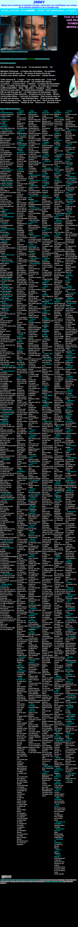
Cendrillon (69, 631)
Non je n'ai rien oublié (8, 393)
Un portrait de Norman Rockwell (34, 162)
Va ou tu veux (21, 324)
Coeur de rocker (48, 466)
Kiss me (3, 315)
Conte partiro (5, 220)
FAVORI (41, 11)
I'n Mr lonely (4, 298)
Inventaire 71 (58, 345)
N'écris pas (46, 660)
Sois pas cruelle (20, 453)
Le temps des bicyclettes (31, 71)
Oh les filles (4, 232)
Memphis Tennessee (9, 71)
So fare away (58, 796)
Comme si (3, 312)
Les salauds (58, 380)
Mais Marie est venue (7, 529)
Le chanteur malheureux (4, 559)
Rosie (30, 414)
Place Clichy (46, 704)
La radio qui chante (70, 776)
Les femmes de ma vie (8, 619)
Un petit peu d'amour (9, 98)
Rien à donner (22, 305)
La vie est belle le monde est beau (34, 746)
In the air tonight (71, 182)
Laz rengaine (70, 530)
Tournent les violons (46, 226)
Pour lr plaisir (33, 692)
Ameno (31, 234)
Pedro (44, 130)
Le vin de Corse (47, 114)
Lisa (29, 397)
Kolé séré (69, 210)
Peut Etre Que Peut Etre (70, 136)
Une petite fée (47, 754)
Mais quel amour (6, 530)
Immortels (3, 173)
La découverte (22, 250)
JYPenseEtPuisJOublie (8, 556)
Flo (67, 244)
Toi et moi (3, 406)
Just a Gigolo (59, 170)
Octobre (31, 406)
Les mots (57, 780)
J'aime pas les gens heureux (22, 767)
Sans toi (68, 272)
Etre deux (57, 333)
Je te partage (70, 523)
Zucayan (45, 765)
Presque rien (33, 411)
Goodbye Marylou (57, 510)
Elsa (55, 92)
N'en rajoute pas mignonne (22, 431)
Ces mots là (58, 321)
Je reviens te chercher (33, 571)
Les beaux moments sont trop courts (33, 384)
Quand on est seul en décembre (34, 301)
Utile (43, 758)
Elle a (19, 201)
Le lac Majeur (59, 738)
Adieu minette (70, 308)
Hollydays (57, 513)
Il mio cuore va (71, 482)
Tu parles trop (33, 151)
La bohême (4, 385)
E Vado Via (20, 518)
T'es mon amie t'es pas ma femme (59, 660)
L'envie (44, 414)
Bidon (2, 189)
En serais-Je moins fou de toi (37, 73)
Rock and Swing (20, 344)
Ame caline (5, 82)
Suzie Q (19, 149)
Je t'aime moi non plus (70, 502)
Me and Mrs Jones (6, 288)
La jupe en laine (47, 569)
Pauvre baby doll (34, 119)
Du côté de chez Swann (21, 363)
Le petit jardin (47, 272)
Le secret (20, 577)
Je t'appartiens (33, 574)
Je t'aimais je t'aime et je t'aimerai (33, 362)
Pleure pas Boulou (69, 264)
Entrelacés (20, 395)
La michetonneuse (59, 522)
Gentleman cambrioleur (46, 262)
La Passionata (33, 624)
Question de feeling (70, 385)
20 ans (68, 215)
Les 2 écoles (58, 638)
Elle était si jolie (6, 139)
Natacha (45, 211)
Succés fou (4, 491)
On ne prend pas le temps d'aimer (71, 257)
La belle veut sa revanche (58, 519)
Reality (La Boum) (69, 363)
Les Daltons (46, 378)
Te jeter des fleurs (34, 312)
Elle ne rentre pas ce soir (21, 734)
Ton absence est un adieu (34, 144)
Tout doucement (6, 284)
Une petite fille (22, 128)
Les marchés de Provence (34, 588)
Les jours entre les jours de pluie (47, 624)
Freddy (68, 473)
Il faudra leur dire (34, 354)
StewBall (45, 152)
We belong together (69, 412)
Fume (19, 745)
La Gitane (20, 534)
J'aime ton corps (48, 530)
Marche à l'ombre (72, 338)
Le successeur (59, 643)
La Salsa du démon (58, 845)
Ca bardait (20, 673)
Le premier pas (59, 680)
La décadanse (70, 504)
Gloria (56, 508)
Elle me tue (4, 508)
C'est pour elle (71, 220)
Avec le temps (59, 119)
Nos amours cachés (21, 604)
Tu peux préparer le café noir (34, 153)
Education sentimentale (58, 224)
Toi (51, 67)
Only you (69, 154)
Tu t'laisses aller (6, 409)
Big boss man (22, 692)
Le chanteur (21, 158)
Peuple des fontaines (32, 408)
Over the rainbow (45, 191)
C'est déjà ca (4, 191)
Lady (18, 407)
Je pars (57, 792)
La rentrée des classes (22, 543)
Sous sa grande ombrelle (47, 737)
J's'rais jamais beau (7, 522)
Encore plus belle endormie (6, 595)
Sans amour (21, 307)
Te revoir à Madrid (20, 644)
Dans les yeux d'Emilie (47, 372)
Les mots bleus (5, 492)
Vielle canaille (33, 165)
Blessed (31, 203)
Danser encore (5, 331)
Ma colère (29, 88)
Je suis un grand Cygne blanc (48, 540)
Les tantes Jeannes (32, 592)
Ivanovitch (45, 527)
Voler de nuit (4, 364)
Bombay (57, 312)
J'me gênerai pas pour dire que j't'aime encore (72, 750)
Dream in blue (33, 459)
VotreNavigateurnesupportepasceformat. (29, 54)
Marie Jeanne (59, 652)
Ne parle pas (21, 279)
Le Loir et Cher (59, 369)
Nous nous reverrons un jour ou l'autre (7, 396)
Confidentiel (46, 201)
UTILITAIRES (51, 11)
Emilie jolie (46, 499)
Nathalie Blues (22, 133)
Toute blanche (71, 558)
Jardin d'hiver (33, 640)
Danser (44, 470)
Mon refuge (46, 659)
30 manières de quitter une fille (59, 304)
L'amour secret (22, 539)
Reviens (20, 303)
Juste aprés (46, 208)
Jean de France (22, 525)
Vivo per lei (4, 222)
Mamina (57, 853)
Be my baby (70, 671)
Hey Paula (69, 163)
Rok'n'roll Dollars (72, 768)
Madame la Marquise (69, 295)
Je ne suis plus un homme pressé (59, 594)
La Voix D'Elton (22, 546)
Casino (56, 565)
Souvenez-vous (47, 740)
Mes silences (21, 270)
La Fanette (46, 244)
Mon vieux (20, 277)
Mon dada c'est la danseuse (71, 552)
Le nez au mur (22, 262)
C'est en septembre (32, 561)
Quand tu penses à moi (21, 299)
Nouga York (21, 123)
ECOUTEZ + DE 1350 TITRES (22, 11)
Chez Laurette (59, 328)
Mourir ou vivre (47, 125)
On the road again (6, 274)
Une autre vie (5, 168)
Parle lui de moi (5, 487)
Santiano (45, 151)
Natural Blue (58, 733)
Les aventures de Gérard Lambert (72, 332)
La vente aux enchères (33, 576)
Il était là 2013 (59, 582)
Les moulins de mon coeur (59, 486)
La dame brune (5, 244)
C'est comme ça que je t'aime (58, 695)
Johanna (3, 437)
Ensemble (3, 215)
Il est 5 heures (47, 265)
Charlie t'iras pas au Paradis (34, 564)
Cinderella (20, 390)
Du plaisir (20, 659)
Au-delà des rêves (34, 543)
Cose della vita (33, 248)
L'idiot (44, 116)
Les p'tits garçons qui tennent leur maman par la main (21, 589)
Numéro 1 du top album (21, 609)
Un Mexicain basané (32, 177)
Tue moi (31, 314)
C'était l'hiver (33, 334)
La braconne (70, 525)
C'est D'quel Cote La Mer (21, 496)
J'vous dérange (22, 785)
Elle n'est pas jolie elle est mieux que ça (21, 206)
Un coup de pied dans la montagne (58, 417)
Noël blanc (46, 177)
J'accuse (57, 584)
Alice (18, 685)
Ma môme (45, 302)
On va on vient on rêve (47, 685)
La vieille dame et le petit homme (7, 611)
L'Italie (2, 477)
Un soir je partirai (6, 629)
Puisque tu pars (47, 217)
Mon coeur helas (48, 657)
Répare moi (4, 449)
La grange (69, 782)
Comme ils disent (6, 374)
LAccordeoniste (34, 191)
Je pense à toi (59, 348)
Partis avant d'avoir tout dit (71, 261)
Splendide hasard (57, 294)
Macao (56, 848)
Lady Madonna (71, 643)
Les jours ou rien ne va (8, 473)
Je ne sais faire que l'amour (22, 777)
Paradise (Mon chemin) (59, 826)
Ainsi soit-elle (22, 381)
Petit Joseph (46, 699)
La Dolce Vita (5, 471)
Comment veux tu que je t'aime (59, 868)
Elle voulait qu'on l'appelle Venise (47, 495)
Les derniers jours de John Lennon (22, 573)
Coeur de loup (71, 201)
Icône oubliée (21, 754)
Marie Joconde (5, 156)
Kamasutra (58, 517)
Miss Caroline (22, 837)
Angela (44, 428)
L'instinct (31, 84)
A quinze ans (4, 588)
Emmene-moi (53, 102)
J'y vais (31, 281)
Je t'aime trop (21, 780)
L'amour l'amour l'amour (57, 747)
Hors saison (32, 352)
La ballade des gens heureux (33, 547)
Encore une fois (34, 569)
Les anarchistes (58, 127)
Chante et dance (57, 136)
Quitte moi (69, 270)
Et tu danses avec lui (7, 314)
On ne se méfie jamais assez (47, 679)
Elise (67, 277)
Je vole (56, 605)
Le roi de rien (59, 374)
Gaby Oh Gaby (5, 171)
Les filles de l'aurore (70, 758)
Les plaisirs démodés (7, 390)
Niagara (45, 666)
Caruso (31, 267)
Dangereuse (4, 466)
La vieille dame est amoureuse (37, 92)
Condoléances (33, 272)
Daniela (19, 732)
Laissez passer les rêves (59, 259)
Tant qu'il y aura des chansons (22, 640)
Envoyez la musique (21, 216)
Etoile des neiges (72, 598)
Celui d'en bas (5, 322)
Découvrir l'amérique (69, 222)
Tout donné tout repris (58, 729)
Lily (67, 284)
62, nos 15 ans (59, 307)
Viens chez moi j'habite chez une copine (72, 346)
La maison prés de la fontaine (59, 810)
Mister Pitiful (21, 380)
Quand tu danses (45, 219)
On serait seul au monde (47, 682)
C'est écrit (51, 80)
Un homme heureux (69, 770)
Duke (21, 88)
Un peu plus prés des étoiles (34, 606)
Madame (3, 525)
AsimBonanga (47, 402)
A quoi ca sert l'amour (33, 188)
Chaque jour (58, 430)
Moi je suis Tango (34, 626)
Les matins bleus (6, 154)
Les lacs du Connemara (58, 640)
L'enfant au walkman (46, 601)
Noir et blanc (33, 298)
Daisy (2, 465)
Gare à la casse (47, 520)
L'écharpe (31, 749)
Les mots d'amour (34, 192)
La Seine (69, 721)
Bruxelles (57, 314)
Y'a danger (32, 168)
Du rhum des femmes (70, 604)
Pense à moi (32, 243)
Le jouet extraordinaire (8, 562)
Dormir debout (33, 345)
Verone (68, 456)
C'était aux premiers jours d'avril (7, 134)
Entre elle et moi (6, 600)
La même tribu (22, 804)
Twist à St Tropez (20, 460)
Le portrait (4, 348)
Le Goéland (32, 751)
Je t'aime (20, 239)
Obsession (46, 673)
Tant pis (68, 444)
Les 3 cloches (33, 194)
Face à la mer (5, 336)
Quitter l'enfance (48, 721)
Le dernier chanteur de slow (21, 549)
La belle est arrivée (46, 555)
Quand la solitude (20, 628)
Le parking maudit (20, 828)
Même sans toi (71, 778)
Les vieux (45, 251)
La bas (44, 210)
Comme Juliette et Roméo (57, 504)
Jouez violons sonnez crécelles (48, 548)
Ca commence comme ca (33, 666)
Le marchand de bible (21, 821)
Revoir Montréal (22, 636)
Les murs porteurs (35, 289)
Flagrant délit (33, 676)
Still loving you (71, 485)
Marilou (19, 426)
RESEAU (31, 11)
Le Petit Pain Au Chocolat (47, 375)
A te (1, 218)
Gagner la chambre (45, 517)
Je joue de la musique (8, 340)
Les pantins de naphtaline (33, 392)
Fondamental (5, 338)
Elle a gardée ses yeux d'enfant (58, 707)
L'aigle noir (4, 246)
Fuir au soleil (58, 336)
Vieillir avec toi (33, 315)
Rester (44, 723)
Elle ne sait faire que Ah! (11, 92)
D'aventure (69, 513)
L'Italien (68, 574)
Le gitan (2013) (22, 260)
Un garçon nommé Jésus (22, 654)
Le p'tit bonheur (34, 262)
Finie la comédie (20, 228)
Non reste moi (5, 442)
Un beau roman (59, 433)
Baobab (19, 487)
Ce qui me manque (20, 493)
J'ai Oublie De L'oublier (22, 770)
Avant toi (3, 324)
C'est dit (3, 329)
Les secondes (22, 265)
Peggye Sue (4, 308)
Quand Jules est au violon (34, 601)
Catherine (20, 177)
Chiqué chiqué (5, 463)
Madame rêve (5, 177)
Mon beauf (69, 341)
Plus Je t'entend (6, 159)
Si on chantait (47, 728)
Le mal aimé (4, 563)
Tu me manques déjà (49, 98)
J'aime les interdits (20, 764)
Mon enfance (21, 272)
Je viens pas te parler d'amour (22, 247)
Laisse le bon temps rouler (21, 802)
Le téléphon (58, 815)
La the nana (58, 125)
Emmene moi (46, 501)
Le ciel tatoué (47, 589)
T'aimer (3, 582)
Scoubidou (69, 466)
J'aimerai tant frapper (21, 399)
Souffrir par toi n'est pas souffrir (47, 731)
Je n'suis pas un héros (21, 155)
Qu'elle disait (4, 161)
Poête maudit (59, 874)
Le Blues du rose (72, 693)
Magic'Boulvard (34, 449)
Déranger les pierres (46, 472)
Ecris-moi (69, 232)
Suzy (2, 86)
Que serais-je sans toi (50, 96)
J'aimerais (20, 234)
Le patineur (46, 603)
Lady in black (70, 716)
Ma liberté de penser (33, 294)
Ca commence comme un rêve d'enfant (47, 457)
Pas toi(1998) (46, 215)
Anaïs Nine (69, 310)
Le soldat (31, 291)
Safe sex (3, 359)
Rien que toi (21, 445)
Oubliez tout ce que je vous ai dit (59, 393)
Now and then (70, 645)
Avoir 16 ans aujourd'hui (21, 687)
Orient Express (33, 688)
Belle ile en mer (47, 775)
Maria (67, 737)
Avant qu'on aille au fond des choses (48, 440)
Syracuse (31, 652)
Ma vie (2, 158)
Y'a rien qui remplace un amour (32, 171)
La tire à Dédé (70, 324)
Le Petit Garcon (71, 572)
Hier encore (4, 380)
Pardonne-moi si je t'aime (40, 94)
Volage (30, 166)
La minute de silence (58, 262)
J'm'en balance (33, 735)
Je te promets (47, 413)
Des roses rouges (57, 176)
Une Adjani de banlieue (59, 687)
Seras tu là (58, 291)
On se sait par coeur (7, 354)
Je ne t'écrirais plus (7, 513)
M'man (19, 839)
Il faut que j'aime (57, 342)
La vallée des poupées (59, 623)
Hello (56, 149)
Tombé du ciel (27, 102)
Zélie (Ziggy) (58, 298)
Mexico (56, 196)
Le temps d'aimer (45, 630)
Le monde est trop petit (21, 824)
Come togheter (71, 638)
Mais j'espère (70, 251)
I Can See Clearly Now (46, 356)
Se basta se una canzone (34, 250)
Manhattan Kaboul (69, 335)
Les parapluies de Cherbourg (59, 490)
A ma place (4, 236)
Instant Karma (48, 75)
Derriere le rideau (45, 476)
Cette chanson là (7, 80)
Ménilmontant (70, 125)
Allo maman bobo (6, 187)
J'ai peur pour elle (34, 683)
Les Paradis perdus (7, 475)
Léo (18, 553)
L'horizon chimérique (46, 635)
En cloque (69, 315)
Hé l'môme (20, 232)
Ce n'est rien (46, 461)
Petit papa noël (71, 697)
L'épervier (45, 149)
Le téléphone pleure (7, 565)
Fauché (19, 744)
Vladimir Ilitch (59, 671)
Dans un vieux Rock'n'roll (71, 743)
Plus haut (69, 626)
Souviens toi (32, 310)
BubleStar (45, 777)
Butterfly (20, 352)
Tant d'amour (46, 742)
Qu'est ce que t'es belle (59, 210)
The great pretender (69, 665)
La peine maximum (7, 114)
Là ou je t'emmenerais (33, 285)
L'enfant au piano (70, 535)
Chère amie (58, 201)
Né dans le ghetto (6, 272)
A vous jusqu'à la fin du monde (47, 446)
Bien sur (20, 175)
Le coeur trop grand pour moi (47, 592)
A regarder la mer (6, 132)
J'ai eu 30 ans (47, 529)
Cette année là (5, 553)
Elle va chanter (5, 140)
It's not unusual (71, 702)
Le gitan (20, 258)
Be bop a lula (33, 496)
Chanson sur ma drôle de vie (71, 727)
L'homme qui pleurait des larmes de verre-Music (58, 534)
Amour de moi (22, 477)
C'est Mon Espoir (45, 464)
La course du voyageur (59, 353)
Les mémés (32, 529)
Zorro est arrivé (33, 659)
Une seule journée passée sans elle (59, 478)
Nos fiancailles (59, 803)
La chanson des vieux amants (47, 242)
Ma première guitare (70, 462)
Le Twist (20, 836)
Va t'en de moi (47, 759)
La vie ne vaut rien (6, 203)
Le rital (2, 523)
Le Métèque (32, 503)
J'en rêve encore (34, 522)
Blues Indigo (46, 452)
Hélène (44, 522)
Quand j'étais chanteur (59, 403)
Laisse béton (70, 319)
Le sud (56, 813)
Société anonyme (34, 133)
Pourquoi (20, 291)
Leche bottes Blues (8, 96)
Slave (30, 452)
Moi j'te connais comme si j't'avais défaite (47, 653)
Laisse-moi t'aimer (58, 711)
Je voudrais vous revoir (46, 205)
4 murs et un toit (6, 260)
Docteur (45, 484)
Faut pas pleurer (20, 221)
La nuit (2, 123)
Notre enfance (22, 607)
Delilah (68, 700)
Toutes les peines (69, 139)
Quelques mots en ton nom (47, 715)
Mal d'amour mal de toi (8, 581)
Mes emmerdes (5, 392)
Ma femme (4, 527)
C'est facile (21, 704)
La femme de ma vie (7, 439)
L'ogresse (69, 546)
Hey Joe (45, 336)
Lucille (56, 470)
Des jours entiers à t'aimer (47, 479)
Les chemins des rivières (46, 614)
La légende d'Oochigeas (70, 441)
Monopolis (58, 282)
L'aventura (32, 237)
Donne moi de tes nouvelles (47, 486)
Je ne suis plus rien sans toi (22, 405)
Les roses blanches (7, 281)
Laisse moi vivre (34, 744)
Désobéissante (47, 482)
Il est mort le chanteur (29, 96)
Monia (68, 175)
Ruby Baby (21, 451)
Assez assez (46, 435)
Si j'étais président (35, 551)
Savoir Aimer (33, 307)
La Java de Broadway (58, 611)
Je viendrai (4, 520)
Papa (2, 532)
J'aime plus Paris (72, 690)
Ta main (19, 638)
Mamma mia (46, 121)
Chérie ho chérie (20, 720)
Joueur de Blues (57, 450)
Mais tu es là (70, 253)
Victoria (57, 669)
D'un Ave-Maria (59, 870)
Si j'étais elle (46, 726)
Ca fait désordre (20, 694)
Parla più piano (71, 433)
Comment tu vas (48, 468)
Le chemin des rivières (47, 587)
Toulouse (20, 125)
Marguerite (69, 381)
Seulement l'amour (20, 661)
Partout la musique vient (47, 696)
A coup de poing (20, 172)
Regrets (57, 773)
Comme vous (59, 329)
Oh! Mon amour (7, 67)
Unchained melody (69, 405)
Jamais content (5, 201)
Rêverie (44, 132)
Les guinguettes (6, 152)
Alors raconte (33, 558)
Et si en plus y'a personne (6, 196)
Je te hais (3, 518)
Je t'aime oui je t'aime (8, 602)
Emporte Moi (4, 142)
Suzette (19, 347)
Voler (56, 673)
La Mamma (4, 386)
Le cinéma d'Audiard (58, 630)
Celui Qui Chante (57, 247)
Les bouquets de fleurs (22, 569)
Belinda (3, 551)
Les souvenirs (47, 628)
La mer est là (4, 145)
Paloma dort (32, 114)
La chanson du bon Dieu (71, 247)
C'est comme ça (34, 269)
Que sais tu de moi (7, 539)
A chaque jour (47, 423)
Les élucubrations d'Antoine (6, 226)
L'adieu (19, 532)
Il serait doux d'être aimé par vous (33, 679)
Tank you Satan (59, 130)
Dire (1, 333)
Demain (68, 132)
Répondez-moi (33, 413)
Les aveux (58, 376)
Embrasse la (70, 239)
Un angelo (45, 159)
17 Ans (2, 549)
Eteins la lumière (6, 237)
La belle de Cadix (58, 183)
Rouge (44, 222)
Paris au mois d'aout (52, 100)
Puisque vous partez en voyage (34, 477)
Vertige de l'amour (6, 180)
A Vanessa (4, 503)
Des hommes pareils (33, 342)
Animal (30, 324)
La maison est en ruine (59, 363)
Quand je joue (47, 706)
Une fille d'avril (47, 792)
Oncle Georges (22, 612)
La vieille (69, 567)
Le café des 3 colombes (70, 122)
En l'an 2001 (70, 243)
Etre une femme (57, 580)
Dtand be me (70, 647)
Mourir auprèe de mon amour (22, 370)
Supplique (32, 504)
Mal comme (4, 482)
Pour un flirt (58, 400)
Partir (44, 693)
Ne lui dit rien (21, 428)
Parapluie (40, 88)
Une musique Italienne (21, 651)
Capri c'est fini (33, 718)
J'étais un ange (59, 350)
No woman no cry (6, 295)
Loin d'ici (57, 381)
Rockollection (47, 791)
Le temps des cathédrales (59, 836)
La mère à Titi (70, 321)
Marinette (20, 267)
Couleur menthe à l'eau (10, 100)
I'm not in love (5, 119)
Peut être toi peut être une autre (21, 622)
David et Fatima (71, 302)
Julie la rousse (71, 357)
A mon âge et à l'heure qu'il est (47, 425)
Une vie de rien (47, 756)
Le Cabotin (4, 388)
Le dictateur (4, 614)
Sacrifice (31, 206)
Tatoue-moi (58, 763)
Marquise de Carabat (46, 647)
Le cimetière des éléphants (22, 814)
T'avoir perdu (21, 456)
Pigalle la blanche (6, 276)
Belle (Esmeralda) (58, 833)
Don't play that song (7, 128)
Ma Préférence (47, 645)
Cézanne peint (59, 250)
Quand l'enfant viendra (71, 268)
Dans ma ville (33, 725)
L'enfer (19, 263)
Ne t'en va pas (5, 440)
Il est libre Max (33, 707)
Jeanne (44, 784)
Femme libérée (22, 144)
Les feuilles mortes (46, 340)
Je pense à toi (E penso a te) (6, 434)
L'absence (20, 527)
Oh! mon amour (5, 485)
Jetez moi (20, 244)
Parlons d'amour (34, 690)
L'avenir (20, 80)
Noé (43, 667)
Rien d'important (21, 443)
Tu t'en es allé (47, 752)
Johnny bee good (6, 496)
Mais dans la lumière (58, 715)
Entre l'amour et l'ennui (21, 212)
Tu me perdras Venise (38, 67)
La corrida (32, 366)
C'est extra (58, 121)
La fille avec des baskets (58, 356)
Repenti (68, 305)
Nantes (2, 251)
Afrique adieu (59, 562)
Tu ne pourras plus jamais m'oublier (35, 701)
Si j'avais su (21, 308)
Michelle (31, 549)
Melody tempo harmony (5, 269)
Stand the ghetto (6, 277)
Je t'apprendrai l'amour (5, 516)
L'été (2, 267)
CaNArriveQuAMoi (8, 88)
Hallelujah (45, 331)
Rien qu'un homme (7, 163)
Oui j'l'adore (70, 168)
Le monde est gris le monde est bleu (34, 240)
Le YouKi (69, 393)
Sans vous (4, 624)
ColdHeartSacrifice (35, 204)
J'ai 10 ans (4, 199)
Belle (2, 461)
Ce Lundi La (58, 319)
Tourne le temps (20, 647)
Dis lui (56, 700)
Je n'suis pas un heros (48, 86)
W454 (56, 674)
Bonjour (31, 716)
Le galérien (32, 260)
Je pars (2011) (59, 794)
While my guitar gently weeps (71, 649)
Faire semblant (22, 218)
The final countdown (32, 255)
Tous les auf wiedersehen (70, 555)
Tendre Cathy (5, 458)
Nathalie (31, 595)
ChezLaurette (51, 90)
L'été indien (46, 380)
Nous (44, 126)
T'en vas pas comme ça (58, 786)
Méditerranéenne (48, 123)
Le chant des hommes (58, 627)
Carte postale (33, 331)
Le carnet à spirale (70, 755)
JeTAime (57, 515)
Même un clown (22, 359)
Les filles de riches (58, 682)
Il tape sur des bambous (71, 207)
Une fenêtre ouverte (70, 170)
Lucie (56, 872)
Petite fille (3, 444)
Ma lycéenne (70, 189)
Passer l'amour (59, 657)
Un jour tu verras (57, 751)
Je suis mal (46, 537)
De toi (30, 544)
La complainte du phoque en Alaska (22, 790)
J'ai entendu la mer (7, 468)
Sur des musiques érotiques (34, 698)
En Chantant (58, 574)
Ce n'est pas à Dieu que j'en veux (22, 180)
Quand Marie (21, 296)
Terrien (44, 744)
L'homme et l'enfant (21, 675)
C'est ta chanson (57, 323)
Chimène (69, 352)
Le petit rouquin (57, 372)
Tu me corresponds (33, 420)
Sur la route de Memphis (33, 136)
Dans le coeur (22, 197)
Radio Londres (5, 239)
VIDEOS (60, 11)
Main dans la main (6, 480)
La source (45, 182)
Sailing (68, 447)
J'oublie (45, 546)
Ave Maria (3, 373)
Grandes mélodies (6, 430)
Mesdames (20, 269)
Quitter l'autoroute (21, 633)
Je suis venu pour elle (46, 786)
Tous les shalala (6, 569)
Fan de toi (57, 334)
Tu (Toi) (68, 712)
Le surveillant (59, 645)
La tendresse (21, 253)
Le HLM (68, 326)
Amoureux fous (33, 664)
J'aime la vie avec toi (7, 432)
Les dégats (46, 617)
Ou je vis (69, 133)
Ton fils (44, 223)
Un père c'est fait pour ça (11, 73)
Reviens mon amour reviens (12, 75)
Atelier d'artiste (22, 478)
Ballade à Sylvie (57, 115)
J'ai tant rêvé (33, 638)
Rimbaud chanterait (57, 410)
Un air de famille (71, 142)
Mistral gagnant (71, 340)
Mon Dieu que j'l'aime (70, 762)
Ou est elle (46, 688)
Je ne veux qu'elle (58, 207)
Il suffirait (69, 563)
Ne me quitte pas (48, 253)
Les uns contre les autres (59, 273)
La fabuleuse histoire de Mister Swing (58, 457)
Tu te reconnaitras (58, 665)
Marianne (57, 386)
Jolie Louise (21, 338)
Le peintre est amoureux (70, 538)
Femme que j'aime (46, 314)
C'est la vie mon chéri (21, 706)
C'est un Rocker (20, 710)
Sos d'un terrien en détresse (20, 164)
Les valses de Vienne (33, 446)
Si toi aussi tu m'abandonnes (33, 127)
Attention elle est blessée (59, 309)
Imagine (45, 390)
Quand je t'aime (22, 626)
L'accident (20, 787)
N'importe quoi (33, 296)
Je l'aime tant (33, 733)
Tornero (45, 158)
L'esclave (69, 544)
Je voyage (3, 383)
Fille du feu (46, 511)
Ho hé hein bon (59, 808)
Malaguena (4, 419)
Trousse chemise (6, 407)
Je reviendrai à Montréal (71, 424)
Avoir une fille (70, 454)
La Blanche (70, 317)
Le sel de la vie (33, 444)
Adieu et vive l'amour (33, 713)
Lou (1, 478)
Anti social (69, 706)
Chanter (31, 270)
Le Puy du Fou (22, 560)
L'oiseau (3, 350)
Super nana (58, 475)
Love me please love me (59, 543)
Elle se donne (21, 210)
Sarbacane (32, 416)
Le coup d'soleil (71, 380)
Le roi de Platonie (6, 617)
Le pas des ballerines (32, 380)
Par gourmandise (6, 399)
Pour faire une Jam (7, 402)
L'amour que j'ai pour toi (21, 410)
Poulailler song (5, 204)
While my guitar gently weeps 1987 (71, 653)
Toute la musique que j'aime (46, 417)
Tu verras (20, 126)
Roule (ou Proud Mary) (21, 448)
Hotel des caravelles (45, 524)
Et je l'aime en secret (7, 575)
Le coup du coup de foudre (22, 817)
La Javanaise (70, 506)
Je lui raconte (59, 801)
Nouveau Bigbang (45, 670)
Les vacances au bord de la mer (59, 466)
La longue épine (47, 570)
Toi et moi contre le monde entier (7, 571)
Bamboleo (32, 629)
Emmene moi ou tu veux (21, 737)
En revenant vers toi (21, 741)
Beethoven (58, 563)
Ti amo (68, 711)
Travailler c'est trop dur (47, 750)
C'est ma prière (59, 699)
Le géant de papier (46, 307)
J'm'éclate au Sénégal (33, 183)
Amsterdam (46, 239)
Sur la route (32, 523)
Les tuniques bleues (21, 831)
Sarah (68, 577)
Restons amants (48, 725)
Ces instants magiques (32, 670)
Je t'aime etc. (46, 543)
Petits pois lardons (46, 701)
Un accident (50, 71)
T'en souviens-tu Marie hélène (22, 318)
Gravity (44, 397)
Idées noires (4, 263)
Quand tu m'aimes (6, 404)
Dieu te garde (21, 199)
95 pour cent (32, 501)
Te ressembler (33, 418)
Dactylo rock (21, 730)
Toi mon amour (59, 213)
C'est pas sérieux (20, 387)
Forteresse (58, 432)
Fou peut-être (47, 515)
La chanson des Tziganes (22, 529)
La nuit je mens (18, 84)
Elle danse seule (34, 515)
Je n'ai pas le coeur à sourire (22, 236)
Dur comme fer (33, 347)
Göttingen (3, 243)
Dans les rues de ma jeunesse (34, 536)
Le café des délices (70, 118)
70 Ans (19, 473)
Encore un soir (47, 203)
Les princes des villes (58, 269)
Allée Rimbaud (59, 858)
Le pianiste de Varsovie (33, 580)
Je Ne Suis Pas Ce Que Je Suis (59, 590)
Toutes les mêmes (69, 469)
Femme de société (6, 543)
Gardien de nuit (33, 350)
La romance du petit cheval (47, 580)
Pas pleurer (46, 128)
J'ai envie (31, 730)
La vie (56, 366)
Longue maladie (57, 384)
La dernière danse (58, 607)
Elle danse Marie (34, 461)
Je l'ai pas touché (6, 470)
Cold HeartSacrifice (29, 98)
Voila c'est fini (70, 634)
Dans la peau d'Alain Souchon (13, 94)
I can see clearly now (36, 80)
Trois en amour (22, 458)
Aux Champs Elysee (46, 368)
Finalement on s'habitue (22, 224)
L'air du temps (33, 282)
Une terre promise (34, 156)
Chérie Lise (58, 326)
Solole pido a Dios (34, 308)
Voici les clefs (33, 553)
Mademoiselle (47, 643)
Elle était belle (33, 726)
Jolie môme (58, 123)
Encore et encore (34, 348)
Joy (29, 442)
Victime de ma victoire (59, 765)
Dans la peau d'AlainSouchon (22, 503)
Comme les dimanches (21, 392)
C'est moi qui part (6, 506)
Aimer (68, 452)
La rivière (57, 621)
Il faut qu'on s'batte (32, 519)
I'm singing (21, 523)
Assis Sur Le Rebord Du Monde (34, 327)
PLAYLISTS (71, 11)
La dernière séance (21, 795)
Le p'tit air (57, 227)
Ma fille (68, 575)
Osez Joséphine (6, 178)
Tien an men (4, 360)
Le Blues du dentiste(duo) (33, 646)
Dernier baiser (47, 778)
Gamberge (20, 230)
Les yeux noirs (33, 75)
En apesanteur (5, 334)
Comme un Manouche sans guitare (71, 684)
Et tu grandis (4, 510)
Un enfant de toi (71, 178)
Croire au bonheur (20, 195)
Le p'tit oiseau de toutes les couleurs (34, 584)
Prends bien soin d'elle (8, 537)
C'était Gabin (21, 499)
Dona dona (4, 555)
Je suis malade (71, 518)
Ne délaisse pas (22, 841)
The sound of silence (70, 592)
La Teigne (69, 322)
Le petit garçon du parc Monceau (22, 556)
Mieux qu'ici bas (48, 187)
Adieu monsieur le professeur (47, 146)
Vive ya (2, 302)
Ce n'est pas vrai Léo (7, 589)
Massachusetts (71, 660)
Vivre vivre (32, 454)
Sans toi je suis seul (32, 100)
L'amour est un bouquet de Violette (59, 187)
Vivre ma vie (21, 333)
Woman (44, 393)
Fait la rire (32, 728)
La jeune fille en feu (20, 82)
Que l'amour (21, 631)
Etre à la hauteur (34, 227)
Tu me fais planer (58, 413)
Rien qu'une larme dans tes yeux (59, 724)
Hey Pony (20, 751)
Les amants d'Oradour (21, 562)
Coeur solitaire (22, 723)
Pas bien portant (34, 492)
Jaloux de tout (47, 532)
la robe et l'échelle (34, 371)
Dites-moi (57, 440)
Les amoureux (47, 612)
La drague (32, 617)
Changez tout (59, 439)
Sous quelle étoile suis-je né (58, 549)
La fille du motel (20, 798)
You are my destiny (70, 157)
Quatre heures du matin (59, 406)
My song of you (47, 789)
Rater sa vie (21, 67)
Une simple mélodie (58, 554)
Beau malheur (33, 225)
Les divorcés (58, 378)
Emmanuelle (70, 241)
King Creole (32, 218)
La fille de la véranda (46, 562)
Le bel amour (5, 151)
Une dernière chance (7, 362)
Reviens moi (21, 440)
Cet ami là (20, 501)
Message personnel (32, 470)
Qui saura (57, 721)
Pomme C (3, 355)
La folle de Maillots (7, 603)
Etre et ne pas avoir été (59, 576)
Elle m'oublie (46, 409)
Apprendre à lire (48, 430)
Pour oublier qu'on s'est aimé (58, 818)
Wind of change (71, 487)
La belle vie (70, 459)
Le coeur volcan (47, 595)
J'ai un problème (48, 411)
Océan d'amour (5, 484)
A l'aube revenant (34, 322)
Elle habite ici (33, 517)
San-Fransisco (59, 232)
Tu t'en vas (4, 166)
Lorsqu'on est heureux (47, 233)
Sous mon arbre (47, 735)
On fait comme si (6, 352)
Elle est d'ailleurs (72, 234)
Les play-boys (47, 274)
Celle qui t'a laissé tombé (21, 698)
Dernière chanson (34, 340)
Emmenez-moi (5, 376)
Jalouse (3, 511)
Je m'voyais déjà (6, 381)
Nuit (43, 213)
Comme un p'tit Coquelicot (59, 743)
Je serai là (58, 598)
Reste (19, 302)
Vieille (68, 388)
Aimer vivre (46, 407)
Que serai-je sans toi (46, 255)
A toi (43, 366)
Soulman (3, 256)
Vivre (49, 88)
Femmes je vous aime (9, 90)
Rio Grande (32, 125)
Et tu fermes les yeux (7, 144)
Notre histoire (22, 281)
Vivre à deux (21, 329)
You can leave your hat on (47, 361)
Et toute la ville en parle (22, 516)
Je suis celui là (71, 621)
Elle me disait (21, 203)
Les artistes (21, 567)
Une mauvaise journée (47, 347)
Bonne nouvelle (34, 329)
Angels (68, 418)
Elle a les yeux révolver (59, 203)
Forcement (46, 513)
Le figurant (58, 633)
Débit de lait (4, 416)
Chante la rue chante (59, 864)
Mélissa (44, 650)
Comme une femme (32, 337)
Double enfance (47, 489)
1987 (2, 319)
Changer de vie (5, 425)
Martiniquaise (70, 607)
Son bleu (69, 343)
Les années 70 (22, 565)
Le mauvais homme (58, 635)
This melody (46, 745)
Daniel (56, 331)
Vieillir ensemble (20, 327)
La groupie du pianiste (59, 255)
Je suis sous (21, 118)
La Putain (69, 565)
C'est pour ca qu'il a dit (21, 188)
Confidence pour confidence (48, 321)
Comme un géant (6, 184)
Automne (45, 437)
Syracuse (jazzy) (34, 654)
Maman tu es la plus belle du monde (59, 192)
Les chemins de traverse (34, 389)
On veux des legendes (21, 843)
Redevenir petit (59, 685)
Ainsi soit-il (58, 161)
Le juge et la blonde (46, 597)
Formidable (4, 378)
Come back (21, 725)
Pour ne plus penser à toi (21, 288)
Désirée (31, 567)
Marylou (20, 357)
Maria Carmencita (58, 280)
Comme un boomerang (70, 493)
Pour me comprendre (58, 285)
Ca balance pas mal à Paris (59, 243)
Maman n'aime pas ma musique (22, 423)
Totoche (20, 322)
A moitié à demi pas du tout (58, 239)
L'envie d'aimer (5, 116)
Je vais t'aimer (59, 600)
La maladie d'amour (58, 614)
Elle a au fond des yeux (47, 491)
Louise (33, 86)
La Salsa (3, 265)
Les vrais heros (22, 834)
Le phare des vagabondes (46, 606)
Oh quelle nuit (71, 465)
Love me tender (34, 220)
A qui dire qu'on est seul (59, 861)
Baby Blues (21, 690)
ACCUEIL (5, 11)
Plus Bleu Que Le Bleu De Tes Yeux (22, 284)
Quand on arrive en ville (21, 160)
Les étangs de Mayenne (22, 580)
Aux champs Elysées (9, 102)
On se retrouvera (34, 433)
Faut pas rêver (71, 147)
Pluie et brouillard (20, 438)
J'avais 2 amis (22, 402)
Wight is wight (59, 425)
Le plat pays (46, 250)
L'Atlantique (70, 250)
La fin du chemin (57, 359)
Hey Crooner (32, 622)
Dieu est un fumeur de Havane (70, 497)
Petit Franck (32, 451)
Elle (1, 137)
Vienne (2, 253)
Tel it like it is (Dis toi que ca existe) (34, 139)
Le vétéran (58, 650)
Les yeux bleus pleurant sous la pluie (22, 414)
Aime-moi (3, 501)
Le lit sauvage (5, 615)
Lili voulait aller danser (42, 82)
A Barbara (20, 475)
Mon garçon (21, 602)
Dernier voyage (59, 218)
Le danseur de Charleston (71, 195)
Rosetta (3, 454)
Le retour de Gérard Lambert (71, 328)
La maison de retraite (59, 462)
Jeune (68, 692)
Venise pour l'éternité (46, 139)
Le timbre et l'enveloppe (17, 86)
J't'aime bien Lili (71, 187)
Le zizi (68, 282)
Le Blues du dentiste (32, 649)
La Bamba (57, 156)
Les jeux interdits (45, 344)
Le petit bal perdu (6, 305)
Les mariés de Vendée (22, 583)
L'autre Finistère (57, 143)
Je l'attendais (59, 347)
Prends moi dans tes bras (21, 294)
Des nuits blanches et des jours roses (8, 592)
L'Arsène (45, 270)
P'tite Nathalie (33, 693)
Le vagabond (4, 567)
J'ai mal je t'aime (34, 732)
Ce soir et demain (6, 321)
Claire (30, 723)
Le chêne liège (33, 374)
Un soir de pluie (6, 291)
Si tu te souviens (6, 165)
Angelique (58, 496)
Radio (56, 546)
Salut (44, 381)
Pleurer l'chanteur (57, 398)
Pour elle (69, 383)
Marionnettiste (71, 255)
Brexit (56, 94)
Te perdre (31, 142)
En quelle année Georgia (32, 90)
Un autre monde (71, 633)
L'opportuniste (47, 279)
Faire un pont (21, 397)
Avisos (44, 444)
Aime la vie (40, 102)
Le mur (30, 288)
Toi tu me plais (47, 747)
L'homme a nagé (48, 633)
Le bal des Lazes (58, 526)
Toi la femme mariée (7, 413)
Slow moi (3, 626)
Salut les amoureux (45, 384)
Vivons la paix (33, 317)
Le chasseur (58, 367)
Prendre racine (5, 357)
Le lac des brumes (34, 752)
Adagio (2, 211)
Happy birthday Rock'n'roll (22, 748)
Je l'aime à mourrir (35, 359)
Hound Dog (32, 217)
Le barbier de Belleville (70, 569)
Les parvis (5, 84)
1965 (56, 560)
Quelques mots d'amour (59, 288)
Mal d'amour (4, 579)
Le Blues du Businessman (5, 545)
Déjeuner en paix (72, 617)
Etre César (20, 513)
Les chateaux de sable (21, 138)
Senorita (3, 489)
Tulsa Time (21, 667)
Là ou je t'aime (22, 541)
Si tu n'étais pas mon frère (34, 131)
